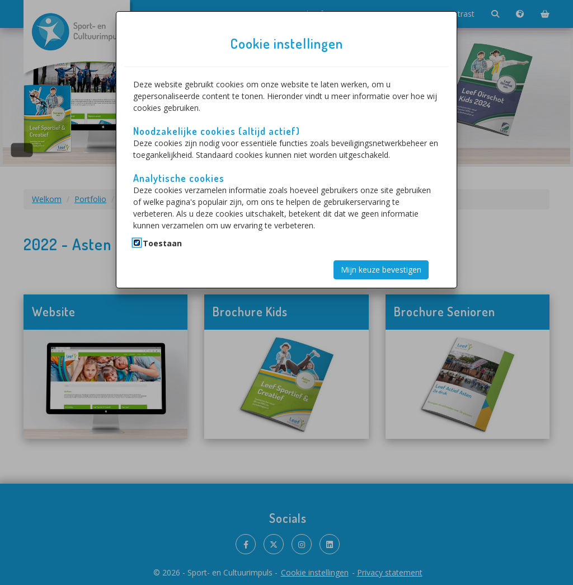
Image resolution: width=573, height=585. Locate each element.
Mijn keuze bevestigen (381, 269)
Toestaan (162, 243)
